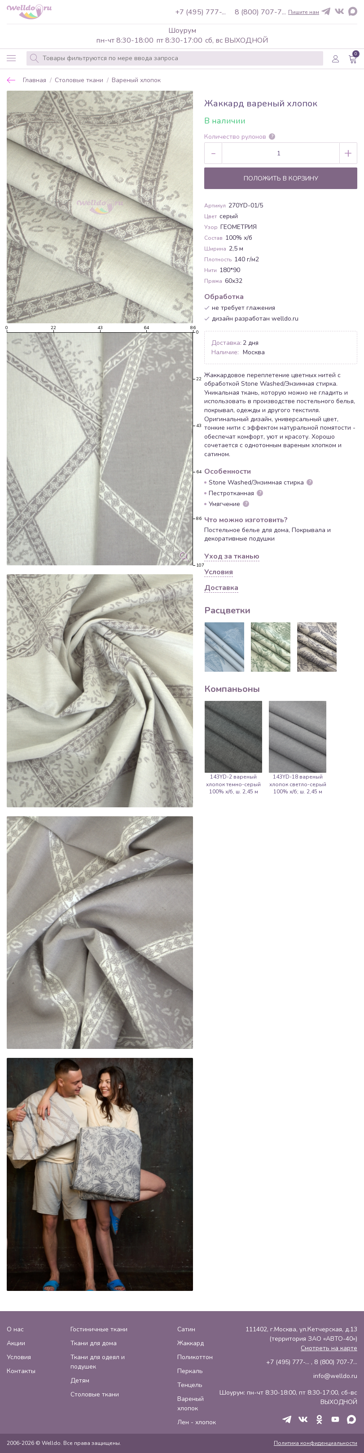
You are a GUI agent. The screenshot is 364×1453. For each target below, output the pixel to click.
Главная (34, 80)
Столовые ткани (79, 80)
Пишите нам (303, 12)
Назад (11, 80)
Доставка (221, 588)
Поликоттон (195, 1357)
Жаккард (190, 1343)
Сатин (186, 1329)
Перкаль (190, 1371)
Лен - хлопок (196, 1422)
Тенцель (189, 1385)
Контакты (21, 1371)
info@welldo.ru (335, 1376)
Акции (16, 1343)
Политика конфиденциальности (315, 1443)
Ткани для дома (93, 1343)
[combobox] (174, 58)
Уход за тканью (231, 556)
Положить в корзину (281, 178)
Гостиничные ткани (98, 1329)
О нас (15, 1329)
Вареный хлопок (136, 80)
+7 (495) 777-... (200, 12)
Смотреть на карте (329, 1348)
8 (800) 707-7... (260, 12)
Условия (218, 572)
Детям (79, 1380)
